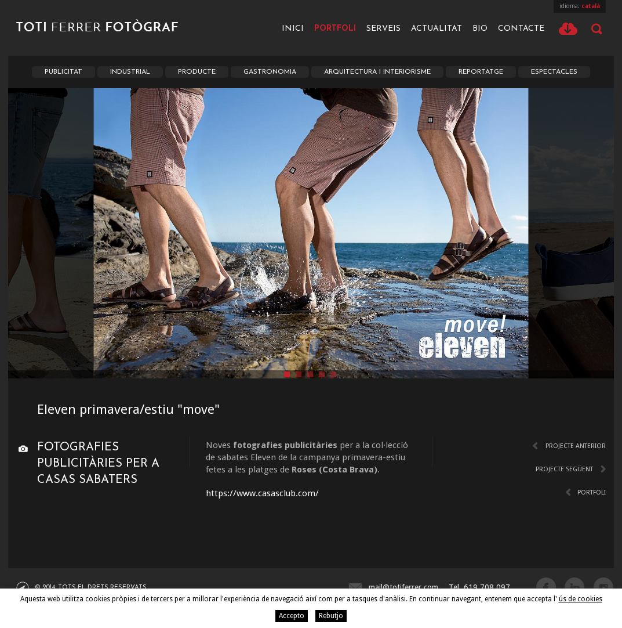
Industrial (130, 71)
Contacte (521, 28)
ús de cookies (580, 599)
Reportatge (481, 71)
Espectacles (554, 71)
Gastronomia (269, 71)
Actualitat (436, 28)
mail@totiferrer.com (403, 587)
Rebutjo (331, 616)
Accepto (291, 616)
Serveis (383, 28)
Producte (197, 71)
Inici (293, 28)
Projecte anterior (575, 446)
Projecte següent (564, 469)
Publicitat (63, 71)
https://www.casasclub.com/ (262, 493)
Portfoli (335, 28)
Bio (480, 28)
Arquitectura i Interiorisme (377, 71)
